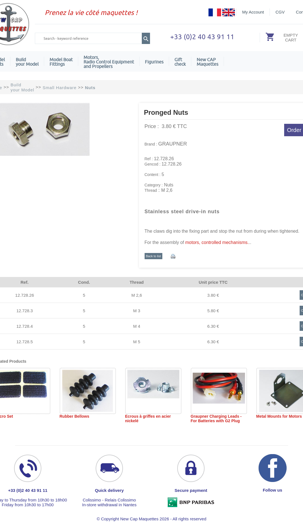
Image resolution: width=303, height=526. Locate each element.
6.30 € (213, 326)
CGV (280, 12)
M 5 (136, 341)
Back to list (153, 256)
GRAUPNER (172, 144)
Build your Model (27, 62)
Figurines (154, 61)
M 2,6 (136, 295)
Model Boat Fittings (61, 62)
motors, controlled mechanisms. (217, 242)
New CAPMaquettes (207, 62)
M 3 (136, 310)
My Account (253, 12)
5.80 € (213, 310)
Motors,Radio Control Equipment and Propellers (109, 62)
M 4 (136, 326)
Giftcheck (180, 62)
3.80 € (213, 295)
